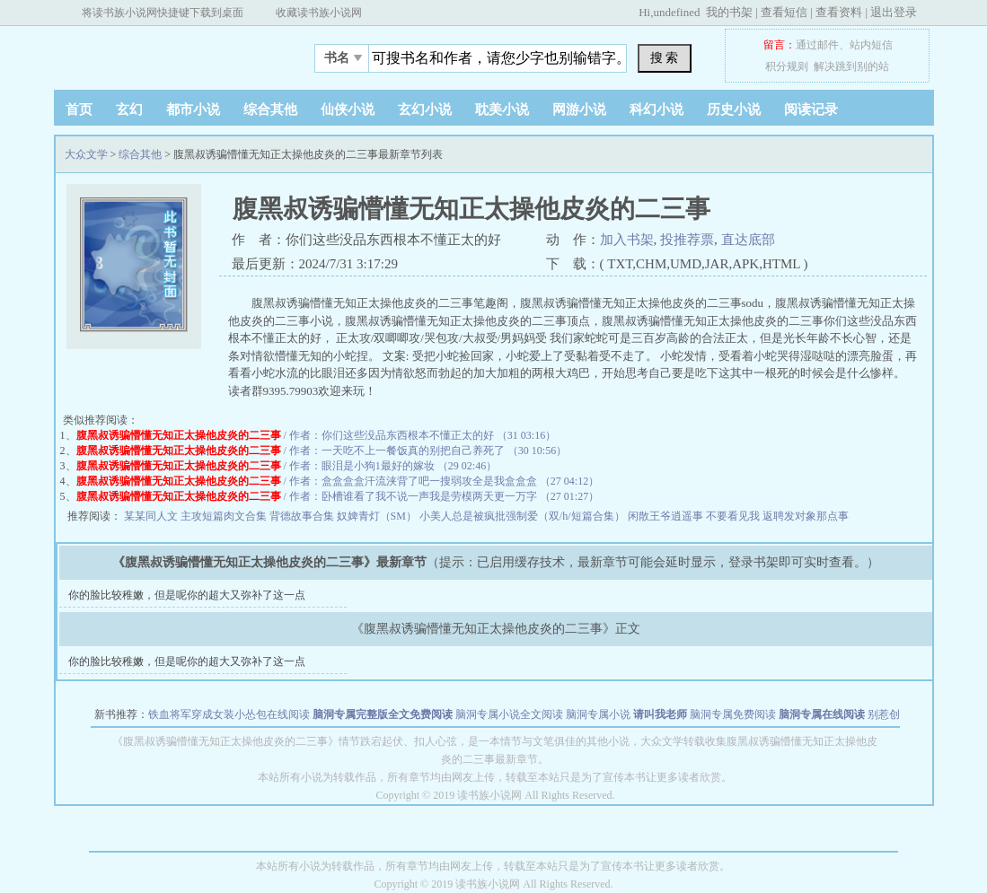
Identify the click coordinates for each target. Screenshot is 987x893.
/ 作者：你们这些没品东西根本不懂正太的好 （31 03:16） (316, 435)
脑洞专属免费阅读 (733, 714)
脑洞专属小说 (598, 714)
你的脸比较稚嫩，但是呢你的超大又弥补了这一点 (186, 595)
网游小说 (579, 109)
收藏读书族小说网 (319, 12)
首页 (79, 109)
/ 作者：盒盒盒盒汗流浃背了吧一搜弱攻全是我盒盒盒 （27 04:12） (338, 481)
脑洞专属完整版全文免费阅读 (383, 714)
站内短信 (871, 45)
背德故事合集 (303, 516)
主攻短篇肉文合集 (225, 516)
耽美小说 (502, 109)
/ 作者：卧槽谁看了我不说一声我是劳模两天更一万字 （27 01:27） (338, 496)
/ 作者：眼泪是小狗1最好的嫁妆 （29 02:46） (287, 466)
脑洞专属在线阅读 (822, 714)
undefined (676, 12)
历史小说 (734, 109)
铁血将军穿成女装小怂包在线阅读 (229, 714)
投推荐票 (687, 239)
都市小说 (193, 109)
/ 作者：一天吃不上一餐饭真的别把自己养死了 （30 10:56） (322, 450)
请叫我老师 (660, 714)
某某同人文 (152, 516)
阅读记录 (811, 109)
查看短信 (784, 12)
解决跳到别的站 (851, 66)
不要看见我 (734, 516)
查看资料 (838, 12)
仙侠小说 (348, 109)
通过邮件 (817, 45)
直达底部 (748, 239)
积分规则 (786, 66)
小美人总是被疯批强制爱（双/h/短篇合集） (523, 516)
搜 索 (664, 57)
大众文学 (166, 53)
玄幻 (129, 109)
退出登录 (893, 12)
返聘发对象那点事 (805, 516)
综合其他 (270, 109)
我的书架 (729, 12)
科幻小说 (656, 109)
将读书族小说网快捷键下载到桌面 (162, 12)
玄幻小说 (425, 109)
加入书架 (627, 239)
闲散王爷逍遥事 (667, 516)
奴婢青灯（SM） (378, 516)
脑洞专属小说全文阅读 (509, 714)
